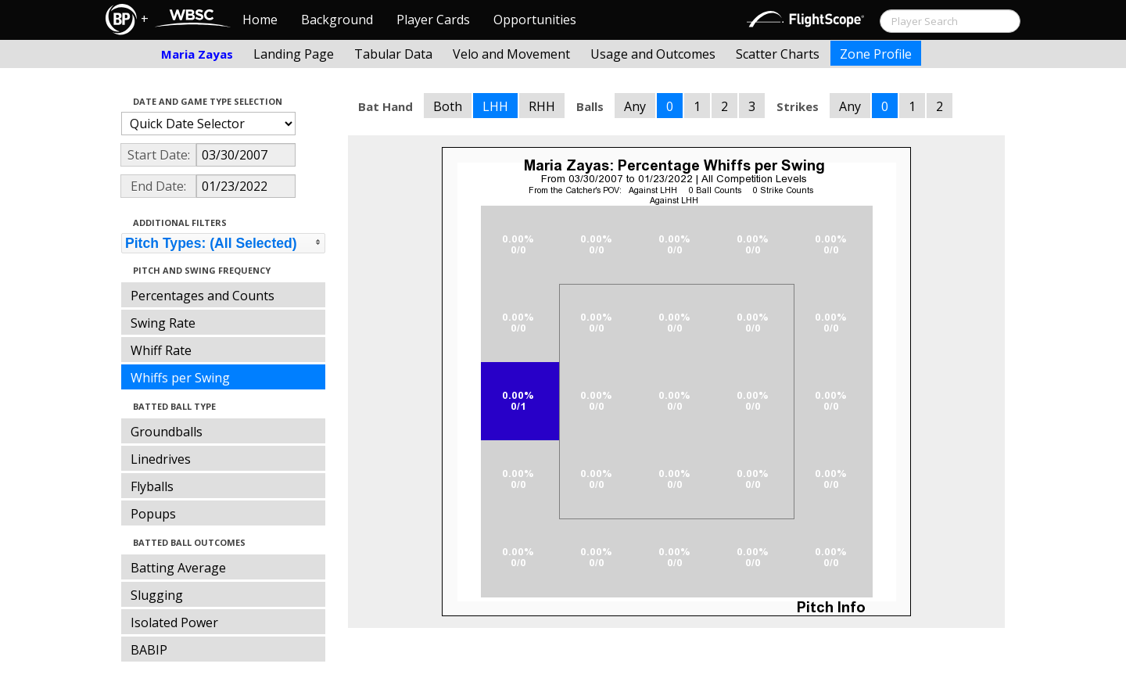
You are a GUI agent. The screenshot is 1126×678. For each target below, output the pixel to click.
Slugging (157, 595)
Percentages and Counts (202, 295)
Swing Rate (163, 323)
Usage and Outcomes (652, 54)
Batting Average (178, 567)
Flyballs (152, 486)
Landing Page (293, 54)
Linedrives (161, 459)
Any (635, 106)
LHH (495, 106)
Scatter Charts (777, 54)
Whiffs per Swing (180, 377)
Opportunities (534, 19)
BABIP (149, 649)
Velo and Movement (511, 54)
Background (337, 19)
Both (447, 106)
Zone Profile (876, 54)
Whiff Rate (161, 350)
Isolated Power (174, 622)
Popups (153, 513)
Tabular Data (393, 54)
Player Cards (433, 19)
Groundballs (167, 431)
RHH (542, 106)
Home (260, 19)
